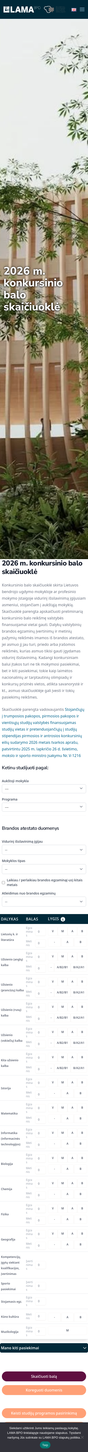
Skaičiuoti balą (44, 1376)
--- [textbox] (6, 788)
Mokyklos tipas (13, 860)
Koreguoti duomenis (44, 1390)
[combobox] (44, 788)
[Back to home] (22, 9)
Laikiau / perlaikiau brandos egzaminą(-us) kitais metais (45, 882)
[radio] (53, 931)
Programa (9, 799)
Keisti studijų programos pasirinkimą (44, 1413)
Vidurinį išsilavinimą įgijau (22, 841)
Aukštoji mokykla (15, 781)
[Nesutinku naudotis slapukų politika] (82, 1437)
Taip (45, 1445)
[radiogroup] (67, 931)
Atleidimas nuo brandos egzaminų (29, 893)
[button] (82, 9)
